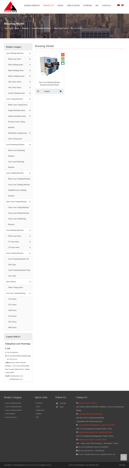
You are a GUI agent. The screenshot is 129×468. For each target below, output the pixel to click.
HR (37, 417)
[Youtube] (61, 403)
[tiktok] (61, 407)
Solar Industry (19, 282)
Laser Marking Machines (19, 230)
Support (39, 414)
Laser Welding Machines (19, 53)
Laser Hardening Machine (19, 145)
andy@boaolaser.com (15, 379)
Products (39, 403)
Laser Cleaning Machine (19, 253)
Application (40, 410)
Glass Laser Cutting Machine (19, 202)
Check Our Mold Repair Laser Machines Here (84, 465)
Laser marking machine (13, 410)
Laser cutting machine (13, 403)
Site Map (112, 465)
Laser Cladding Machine (19, 173)
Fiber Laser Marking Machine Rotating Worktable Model (49, 83)
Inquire (43, 91)
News (38, 407)
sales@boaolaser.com (16, 376)
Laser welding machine (13, 407)
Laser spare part (11, 417)
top (123, 457)
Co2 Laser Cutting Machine (19, 293)
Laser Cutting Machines (19, 99)
